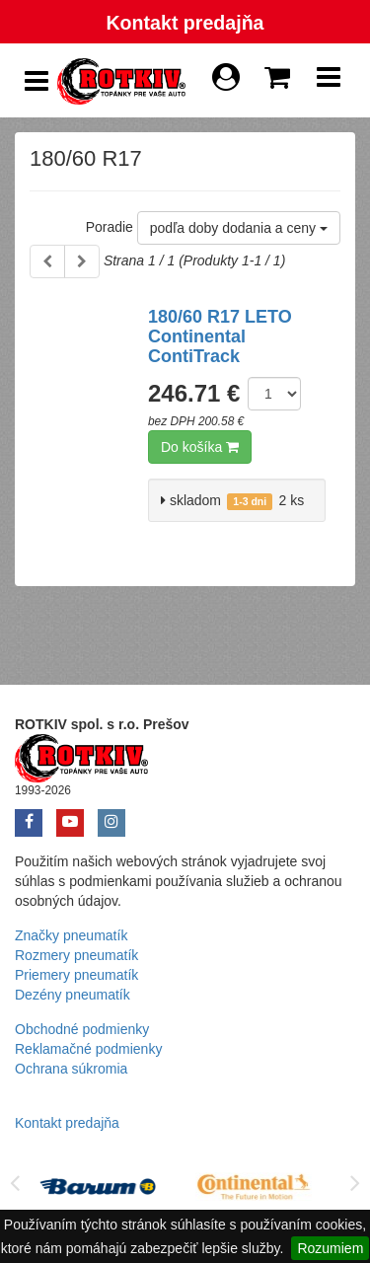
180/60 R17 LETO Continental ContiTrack (220, 336)
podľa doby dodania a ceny (239, 228)
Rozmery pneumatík (76, 955)
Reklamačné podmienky (88, 1049)
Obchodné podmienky (82, 1029)
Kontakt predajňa (184, 23)
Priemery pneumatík (76, 975)
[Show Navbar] (328, 82)
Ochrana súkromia (71, 1069)
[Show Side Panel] (36, 81)
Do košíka (200, 447)
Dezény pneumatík (72, 995)
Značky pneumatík (71, 935)
